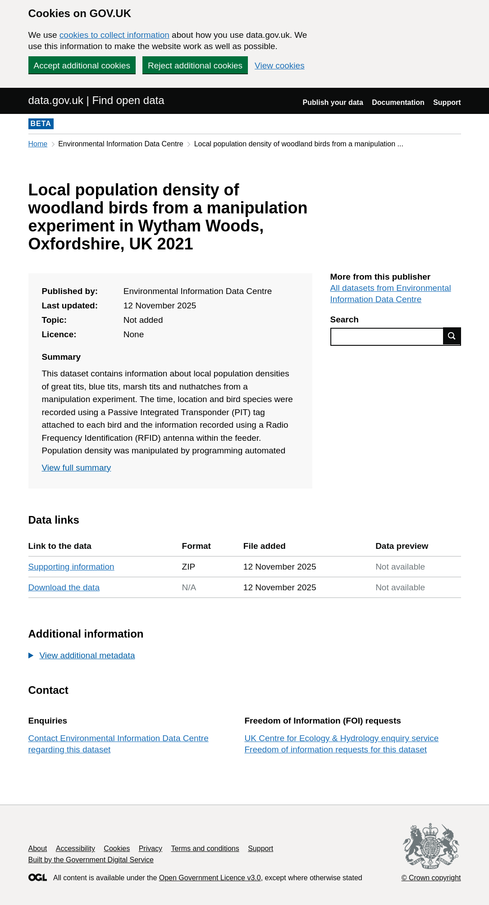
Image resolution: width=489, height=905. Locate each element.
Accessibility (75, 848)
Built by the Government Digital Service (91, 860)
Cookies (117, 848)
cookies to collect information (114, 35)
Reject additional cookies (195, 65)
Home (38, 144)
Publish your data (333, 102)
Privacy (150, 848)
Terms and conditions (205, 848)
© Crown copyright (431, 878)
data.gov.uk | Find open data (96, 100)
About (37, 848)
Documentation (398, 102)
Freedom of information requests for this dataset (336, 749)
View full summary (76, 467)
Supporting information (71, 566)
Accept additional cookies (82, 65)
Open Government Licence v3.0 (210, 878)
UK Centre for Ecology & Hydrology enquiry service (342, 738)
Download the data (64, 587)
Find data (452, 335)
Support (447, 102)
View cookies (280, 65)
